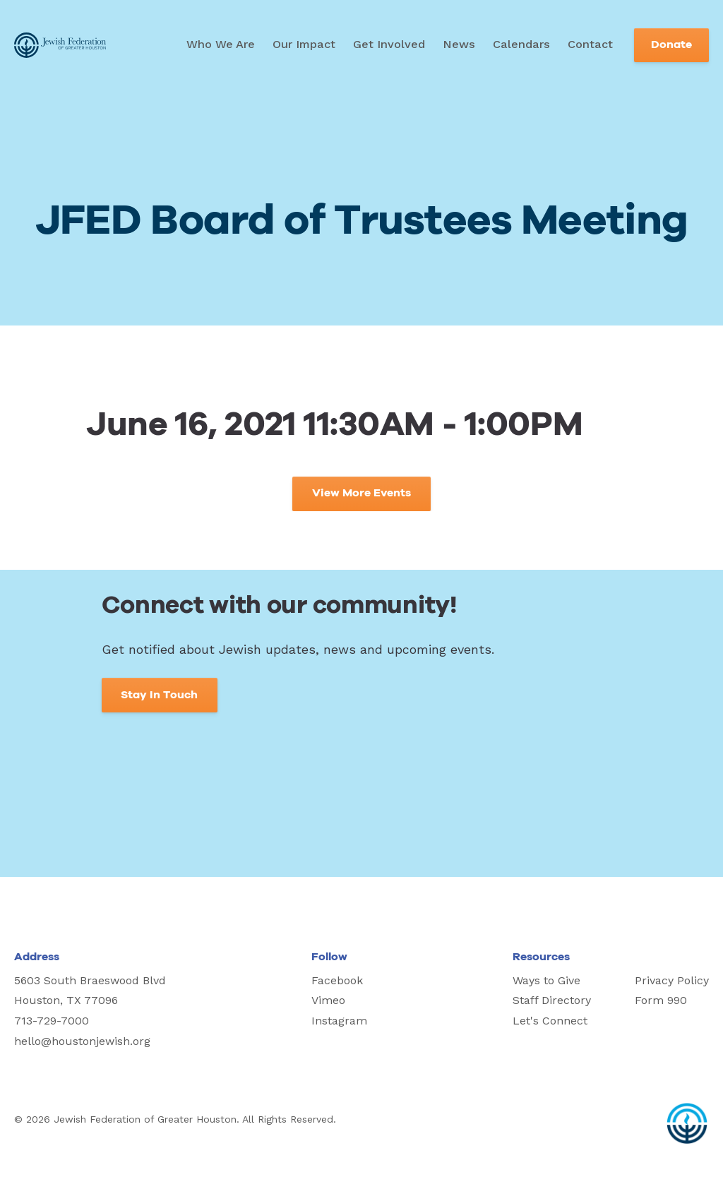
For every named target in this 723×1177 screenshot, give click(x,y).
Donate (671, 45)
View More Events (361, 493)
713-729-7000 (51, 1020)
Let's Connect (550, 1020)
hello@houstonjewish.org (82, 1041)
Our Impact (304, 44)
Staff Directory (552, 1000)
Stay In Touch (159, 695)
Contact (590, 44)
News (459, 44)
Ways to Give (546, 980)
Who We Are (220, 44)
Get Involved (389, 44)
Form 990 (661, 1000)
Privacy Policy (672, 980)
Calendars (521, 44)
